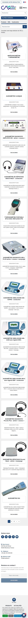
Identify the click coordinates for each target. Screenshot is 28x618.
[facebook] (2, 536)
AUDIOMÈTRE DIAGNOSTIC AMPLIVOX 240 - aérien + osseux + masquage (14, 138)
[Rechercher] (12, 26)
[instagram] (13, 536)
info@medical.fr (5, 558)
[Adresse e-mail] (14, 575)
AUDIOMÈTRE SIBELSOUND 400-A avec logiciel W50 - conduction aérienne (14, 380)
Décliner (11, 615)
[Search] (14, 13)
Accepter (5, 615)
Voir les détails (14, 71)
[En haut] (14, 600)
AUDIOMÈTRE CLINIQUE (14, 96)
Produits (8, 605)
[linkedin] (6, 536)
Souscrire (14, 580)
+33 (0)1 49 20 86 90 (6, 553)
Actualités (17, 605)
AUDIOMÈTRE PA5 (14, 498)
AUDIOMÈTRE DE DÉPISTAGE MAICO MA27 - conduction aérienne (14, 178)
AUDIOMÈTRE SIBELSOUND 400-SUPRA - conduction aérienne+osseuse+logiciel (14, 299)
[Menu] (20, 8)
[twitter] (9, 536)
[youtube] (16, 536)
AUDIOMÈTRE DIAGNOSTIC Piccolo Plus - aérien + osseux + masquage (14, 420)
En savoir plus (18, 615)
